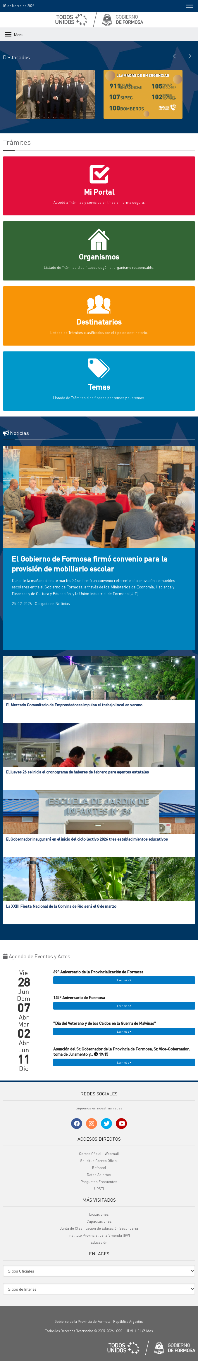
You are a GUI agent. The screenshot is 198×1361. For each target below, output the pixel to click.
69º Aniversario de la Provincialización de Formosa (98, 971)
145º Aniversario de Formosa (79, 997)
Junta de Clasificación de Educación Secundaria (99, 1228)
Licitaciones (99, 1214)
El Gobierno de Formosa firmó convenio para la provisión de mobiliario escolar (90, 563)
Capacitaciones (99, 1221)
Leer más (124, 980)
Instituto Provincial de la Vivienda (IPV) (99, 1235)
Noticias (62, 603)
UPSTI (99, 1188)
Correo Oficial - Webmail (99, 1153)
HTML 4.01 (133, 1331)
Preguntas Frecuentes (99, 1181)
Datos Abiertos (99, 1174)
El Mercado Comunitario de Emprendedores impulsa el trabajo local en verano (74, 704)
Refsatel (99, 1167)
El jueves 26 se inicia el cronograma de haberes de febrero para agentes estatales (77, 771)
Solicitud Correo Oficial (99, 1160)
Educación (99, 1242)
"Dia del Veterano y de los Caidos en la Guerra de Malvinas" (104, 1023)
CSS (119, 1331)
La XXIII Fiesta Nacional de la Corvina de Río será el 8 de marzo (61, 906)
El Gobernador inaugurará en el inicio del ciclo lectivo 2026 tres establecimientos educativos (87, 838)
